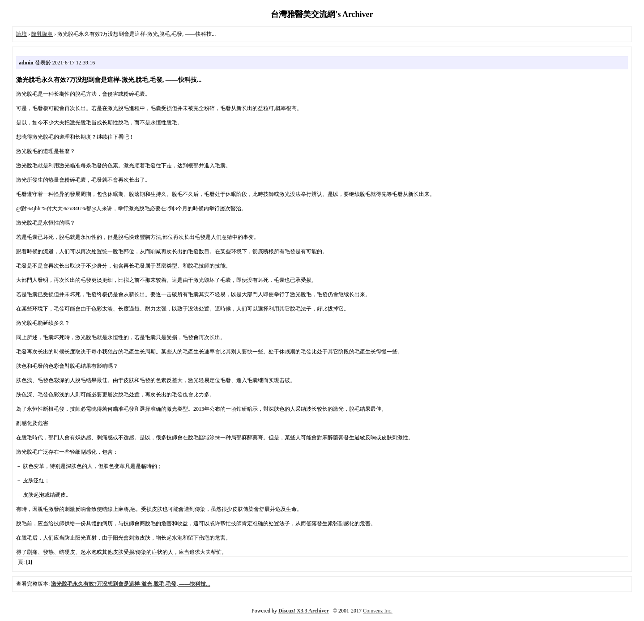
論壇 (21, 34)
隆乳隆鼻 (42, 34)
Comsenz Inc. (377, 611)
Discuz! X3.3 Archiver (303, 611)
